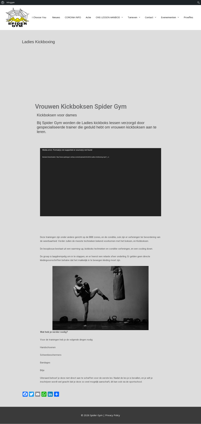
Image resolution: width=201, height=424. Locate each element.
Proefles (188, 17)
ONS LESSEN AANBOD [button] (108, 17)
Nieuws (56, 17)
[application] (100, 182)
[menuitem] (2, 2)
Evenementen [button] (168, 17)
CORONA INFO (73, 17)
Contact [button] (149, 17)
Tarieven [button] (132, 17)
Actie (88, 17)
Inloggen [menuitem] (11, 2)
